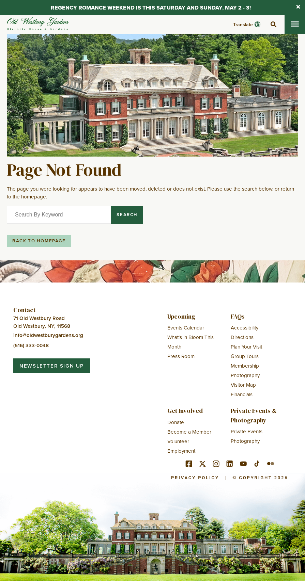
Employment (181, 450)
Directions (242, 337)
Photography (245, 375)
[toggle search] (273, 24)
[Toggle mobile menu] (295, 24)
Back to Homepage (39, 241)
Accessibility (244, 327)
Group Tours (245, 356)
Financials (242, 394)
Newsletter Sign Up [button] (51, 365)
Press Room (181, 356)
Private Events (246, 431)
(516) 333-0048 (31, 345)
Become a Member (189, 431)
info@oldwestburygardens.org (48, 335)
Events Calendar (185, 327)
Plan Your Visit (246, 346)
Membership (245, 365)
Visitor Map (243, 384)
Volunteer (178, 441)
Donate (175, 422)
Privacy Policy (195, 477)
